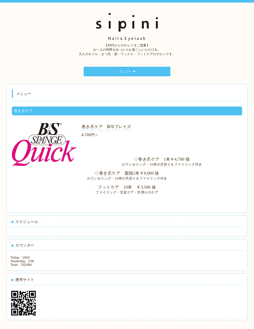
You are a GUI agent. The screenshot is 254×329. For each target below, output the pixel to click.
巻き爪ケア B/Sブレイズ (106, 126)
